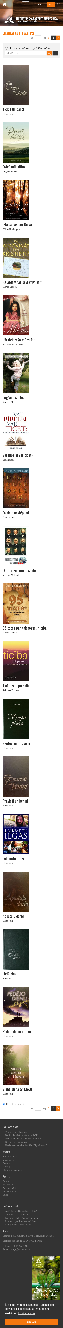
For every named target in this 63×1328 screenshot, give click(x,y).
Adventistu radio (10, 1191)
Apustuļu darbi (13, 916)
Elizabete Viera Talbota (14, 344)
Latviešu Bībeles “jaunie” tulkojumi (22, 1218)
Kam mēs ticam (10, 1156)
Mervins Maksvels (11, 575)
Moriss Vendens (10, 287)
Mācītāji (6, 1166)
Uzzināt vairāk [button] (26, 1313)
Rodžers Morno (10, 402)
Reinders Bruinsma (12, 690)
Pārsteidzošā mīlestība (19, 339)
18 (5, 1104)
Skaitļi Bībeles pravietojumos (19, 1224)
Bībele (6, 1181)
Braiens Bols (9, 460)
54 (21, 1104)
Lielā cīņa (9, 974)
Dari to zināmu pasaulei (20, 570)
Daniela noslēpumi (16, 513)
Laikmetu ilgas (13, 858)
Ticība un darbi (13, 109)
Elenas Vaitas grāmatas (19, 48)
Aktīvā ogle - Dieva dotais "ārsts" (21, 1211)
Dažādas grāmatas (43, 48)
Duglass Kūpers (10, 171)
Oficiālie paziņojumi (12, 1170)
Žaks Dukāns (9, 517)
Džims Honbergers (11, 229)
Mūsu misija (8, 1160)
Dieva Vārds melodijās (16, 1142)
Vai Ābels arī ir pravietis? (17, 1214)
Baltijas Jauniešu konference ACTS (22, 1135)
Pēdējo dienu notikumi (18, 1031)
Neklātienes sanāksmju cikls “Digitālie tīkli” (26, 1145)
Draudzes (7, 1163)
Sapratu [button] (31, 1322)
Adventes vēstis (10, 1188)
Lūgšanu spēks (13, 397)
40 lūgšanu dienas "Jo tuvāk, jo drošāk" (23, 1138)
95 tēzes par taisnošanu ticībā (25, 628)
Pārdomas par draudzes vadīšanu (20, 1221)
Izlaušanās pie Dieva (17, 224)
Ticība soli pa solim (17, 685)
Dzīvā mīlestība (14, 167)
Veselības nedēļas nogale (17, 1132)
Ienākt (51, 4)
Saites (5, 1195)
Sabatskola (8, 1184)
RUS (39, 4)
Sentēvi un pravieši (16, 743)
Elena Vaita (8, 114)
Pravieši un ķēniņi (15, 801)
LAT (33, 4)
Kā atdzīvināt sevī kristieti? (22, 282)
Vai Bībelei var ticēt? (18, 455)
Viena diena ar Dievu (17, 1089)
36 (13, 1104)
